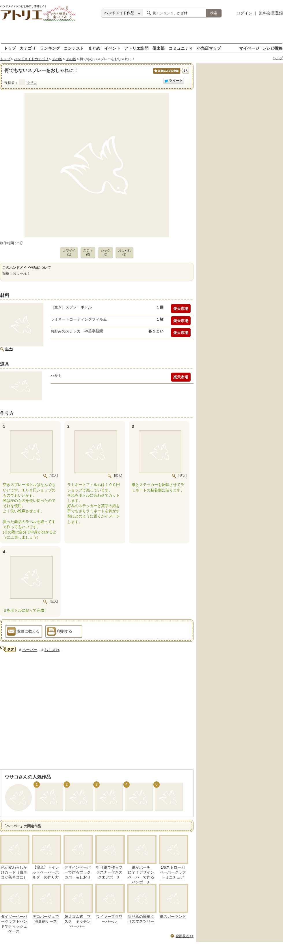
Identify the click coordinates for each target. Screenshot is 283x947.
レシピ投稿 (272, 48)
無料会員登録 (271, 13)
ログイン (244, 13)
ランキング (50, 48)
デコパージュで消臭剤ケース (46, 919)
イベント (112, 48)
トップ (10, 48)
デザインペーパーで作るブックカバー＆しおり (77, 872)
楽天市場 (180, 308)
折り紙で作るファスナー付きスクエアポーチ (109, 872)
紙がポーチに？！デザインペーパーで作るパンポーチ (141, 874)
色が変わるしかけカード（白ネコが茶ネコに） (14, 872)
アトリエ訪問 (136, 48)
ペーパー (29, 650)
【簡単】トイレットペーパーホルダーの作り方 (46, 872)
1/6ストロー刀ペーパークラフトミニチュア (173, 872)
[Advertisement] (142, 34)
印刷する (59, 632)
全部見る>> (184, 936)
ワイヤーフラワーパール (109, 919)
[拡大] (9, 349)
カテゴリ (28, 48)
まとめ (94, 48)
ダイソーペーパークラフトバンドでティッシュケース (14, 923)
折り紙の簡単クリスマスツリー (141, 919)
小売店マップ (209, 48)
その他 (57, 59)
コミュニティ (181, 48)
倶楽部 (158, 48)
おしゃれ (51, 650)
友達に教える (23, 632)
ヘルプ (278, 58)
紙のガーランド (173, 916)
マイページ (249, 48)
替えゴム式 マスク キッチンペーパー (77, 921)
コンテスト (74, 48)
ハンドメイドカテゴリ (31, 59)
